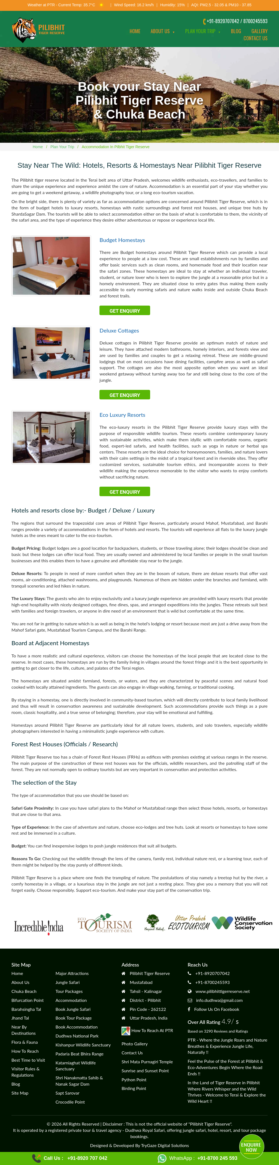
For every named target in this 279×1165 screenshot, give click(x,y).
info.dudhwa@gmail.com (219, 1000)
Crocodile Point (70, 1101)
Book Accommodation (77, 1026)
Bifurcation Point (27, 1000)
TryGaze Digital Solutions (165, 1145)
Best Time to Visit (28, 1060)
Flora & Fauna (24, 1042)
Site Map (19, 1092)
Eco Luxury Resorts (122, 414)
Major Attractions (72, 973)
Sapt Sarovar (68, 1092)
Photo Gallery (135, 1043)
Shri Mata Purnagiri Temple (147, 1061)
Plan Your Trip (203, 31)
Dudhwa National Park (77, 1035)
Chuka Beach (24, 991)
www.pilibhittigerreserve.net (223, 991)
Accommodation (71, 1000)
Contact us (256, 38)
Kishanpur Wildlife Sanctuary (83, 1044)
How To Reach (25, 1051)
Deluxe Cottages (119, 330)
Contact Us (132, 1052)
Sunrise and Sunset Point (145, 1070)
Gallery (259, 31)
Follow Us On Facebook (216, 1009)
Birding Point (134, 1088)
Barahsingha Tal (26, 1009)
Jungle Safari (68, 982)
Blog (236, 31)
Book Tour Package (74, 1017)
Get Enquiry (125, 311)
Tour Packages (69, 991)
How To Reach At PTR (147, 1030)
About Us (163, 31)
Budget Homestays (122, 240)
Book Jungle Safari (73, 1009)
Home (135, 31)
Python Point (134, 1079)
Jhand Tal (20, 1017)
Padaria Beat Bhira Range (80, 1053)
